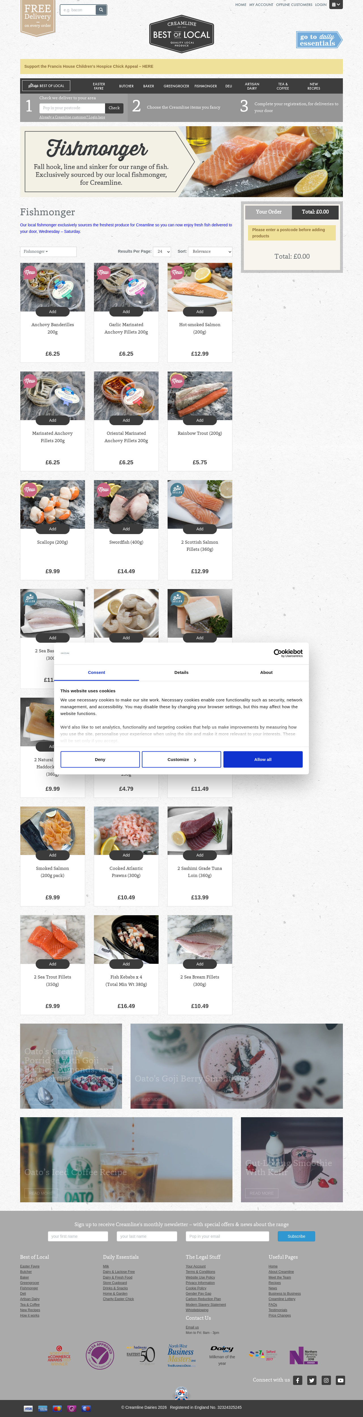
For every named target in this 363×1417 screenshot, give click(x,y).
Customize (182, 759)
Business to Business (285, 1294)
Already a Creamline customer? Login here (72, 117)
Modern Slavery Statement (206, 1305)
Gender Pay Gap (198, 1294)
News (273, 1288)
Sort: (182, 251)
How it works (29, 1315)
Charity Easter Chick (118, 1299)
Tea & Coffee (283, 85)
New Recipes (314, 85)
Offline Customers (294, 4)
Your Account (196, 1266)
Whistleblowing (197, 1310)
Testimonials (278, 1310)
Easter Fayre (99, 85)
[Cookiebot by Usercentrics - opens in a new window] (278, 653)
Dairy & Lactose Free (119, 1272)
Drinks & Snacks (115, 1288)
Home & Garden (115, 1294)
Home (240, 4)
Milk (106, 1266)
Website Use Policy (200, 1277)
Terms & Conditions (200, 1272)
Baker (148, 85)
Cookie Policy (196, 1288)
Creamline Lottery (282, 1299)
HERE (147, 66)
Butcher (126, 85)
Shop (46, 86)
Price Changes (280, 1315)
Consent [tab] (96, 672)
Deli (228, 85)
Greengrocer (176, 85)
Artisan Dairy (252, 85)
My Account (261, 4)
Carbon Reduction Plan (203, 1299)
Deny (100, 759)
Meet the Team (280, 1277)
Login (320, 4)
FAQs (273, 1305)
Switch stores (319, 40)
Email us (192, 1327)
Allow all (263, 759)
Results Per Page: (135, 251)
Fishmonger (206, 85)
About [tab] (266, 672)
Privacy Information (200, 1283)
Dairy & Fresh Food (118, 1277)
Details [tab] (181, 672)
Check (114, 108)
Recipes (275, 1283)
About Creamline (281, 1272)
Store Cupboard (115, 1283)
